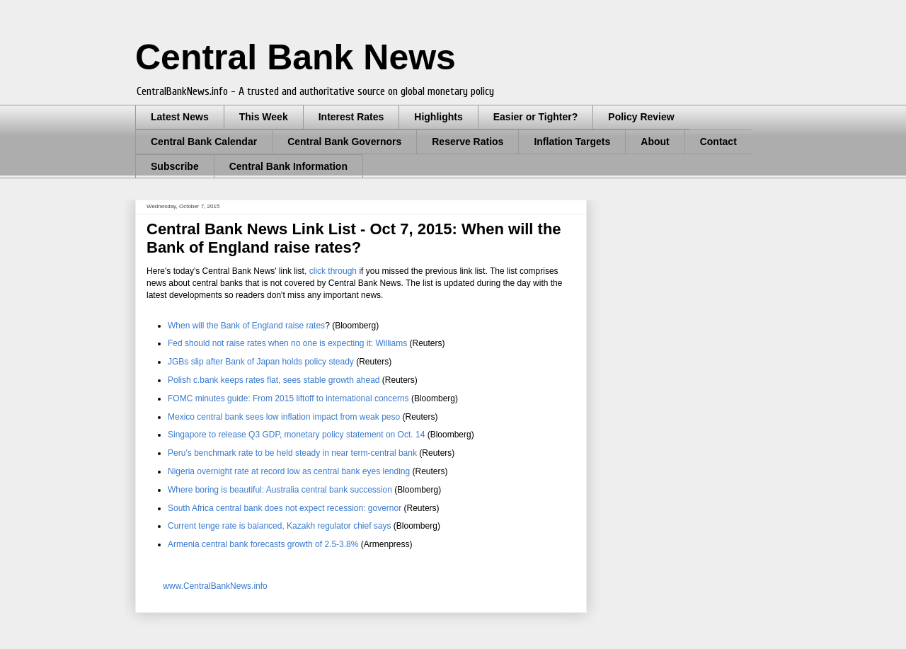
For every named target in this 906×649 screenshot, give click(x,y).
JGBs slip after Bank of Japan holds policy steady (261, 362)
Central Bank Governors (344, 141)
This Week (263, 116)
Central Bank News (295, 57)
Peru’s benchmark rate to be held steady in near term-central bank (292, 453)
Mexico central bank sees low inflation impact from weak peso (284, 417)
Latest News (180, 116)
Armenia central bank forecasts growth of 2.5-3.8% (263, 544)
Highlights (438, 116)
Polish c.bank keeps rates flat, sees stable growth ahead (274, 380)
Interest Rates (351, 116)
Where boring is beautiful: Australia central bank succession (280, 490)
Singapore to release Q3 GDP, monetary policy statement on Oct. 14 (296, 435)
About (655, 141)
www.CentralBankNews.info (215, 586)
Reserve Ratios (467, 141)
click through (333, 271)
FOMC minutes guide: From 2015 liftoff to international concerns (288, 398)
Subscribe (175, 166)
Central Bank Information (288, 166)
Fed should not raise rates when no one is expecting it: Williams (287, 343)
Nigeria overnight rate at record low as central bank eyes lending (289, 471)
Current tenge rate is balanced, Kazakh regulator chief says (279, 526)
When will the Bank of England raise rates (246, 326)
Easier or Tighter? (535, 116)
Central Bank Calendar (204, 141)
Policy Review (641, 116)
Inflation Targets (572, 141)
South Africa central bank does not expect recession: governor (284, 508)
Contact (718, 141)
